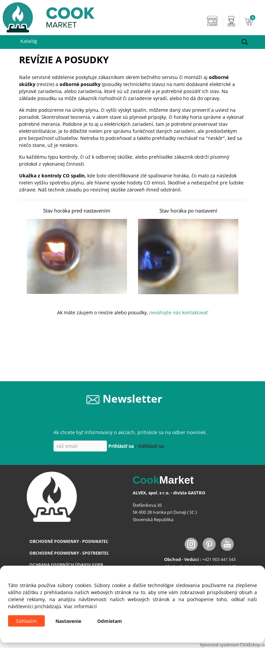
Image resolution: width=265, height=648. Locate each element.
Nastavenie (68, 621)
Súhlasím (26, 621)
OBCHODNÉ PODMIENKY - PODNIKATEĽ (68, 541)
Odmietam (109, 621)
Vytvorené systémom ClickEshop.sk (232, 644)
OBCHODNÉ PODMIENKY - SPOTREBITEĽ (69, 553)
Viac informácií (80, 606)
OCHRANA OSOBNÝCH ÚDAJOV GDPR (66, 565)
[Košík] (253, 21)
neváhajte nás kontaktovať (178, 312)
